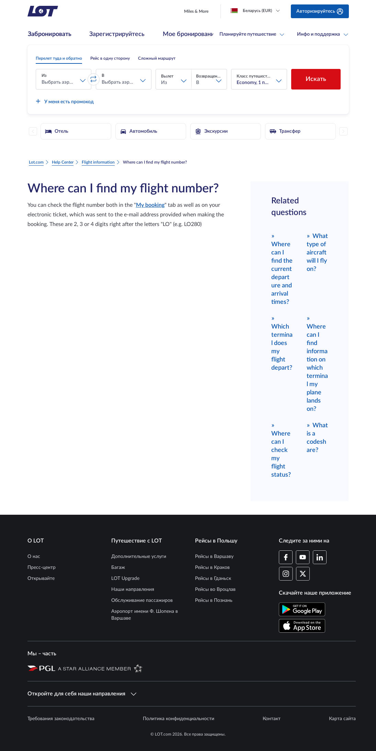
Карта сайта (342, 718)
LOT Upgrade (125, 578)
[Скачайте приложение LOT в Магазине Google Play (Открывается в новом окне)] (302, 609)
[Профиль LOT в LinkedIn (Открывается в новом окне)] (319, 557)
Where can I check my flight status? (281, 449)
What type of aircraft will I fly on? (317, 252)
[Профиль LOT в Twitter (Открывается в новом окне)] (303, 574)
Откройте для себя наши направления (81, 694)
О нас (33, 556)
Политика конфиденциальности (178, 718)
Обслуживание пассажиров (142, 600)
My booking (150, 205)
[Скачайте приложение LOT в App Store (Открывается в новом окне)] (302, 626)
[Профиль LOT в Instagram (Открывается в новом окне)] (286, 574)
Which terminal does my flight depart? (282, 342)
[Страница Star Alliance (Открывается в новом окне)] (100, 668)
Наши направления (132, 589)
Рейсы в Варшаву (214, 556)
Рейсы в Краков (212, 567)
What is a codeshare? (317, 437)
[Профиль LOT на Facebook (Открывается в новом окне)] (286, 557)
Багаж (118, 567)
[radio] (59, 58)
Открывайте (41, 578)
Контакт (272, 718)
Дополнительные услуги (138, 556)
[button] (63, 79)
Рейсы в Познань (213, 600)
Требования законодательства (60, 718)
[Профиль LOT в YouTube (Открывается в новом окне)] (303, 557)
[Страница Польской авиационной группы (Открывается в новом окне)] (41, 668)
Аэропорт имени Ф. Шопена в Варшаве (144, 615)
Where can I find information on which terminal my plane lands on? (317, 363)
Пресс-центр (41, 567)
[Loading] (256, 10)
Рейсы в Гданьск (213, 578)
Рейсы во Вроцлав (215, 589)
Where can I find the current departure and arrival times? (282, 268)
